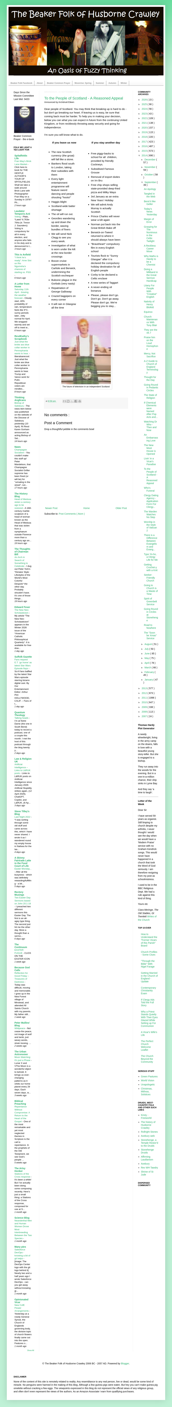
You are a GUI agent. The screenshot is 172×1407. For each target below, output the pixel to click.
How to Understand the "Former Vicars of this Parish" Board (149, 940)
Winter (124, 83)
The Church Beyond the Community (147, 1059)
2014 (145, 155)
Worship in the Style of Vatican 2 (150, 526)
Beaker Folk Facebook (21, 83)
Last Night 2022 (22, 817)
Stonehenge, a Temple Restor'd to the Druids (149, 1143)
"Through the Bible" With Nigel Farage (148, 964)
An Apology (150, 189)
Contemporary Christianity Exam (148, 990)
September (150, 182)
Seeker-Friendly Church (149, 577)
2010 (145, 702)
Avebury (145, 1163)
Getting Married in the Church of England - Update (149, 977)
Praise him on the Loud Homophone (151, 343)
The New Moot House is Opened (150, 449)
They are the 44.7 (150, 331)
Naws (17, 447)
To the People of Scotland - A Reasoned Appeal (83, 98)
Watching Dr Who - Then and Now (150, 426)
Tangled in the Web (149, 195)
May (147, 658)
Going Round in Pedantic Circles (151, 387)
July (146, 649)
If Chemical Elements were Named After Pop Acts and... (151, 409)
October (149, 174)
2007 (145, 716)
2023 (145, 113)
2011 (145, 697)
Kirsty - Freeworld (146, 1116)
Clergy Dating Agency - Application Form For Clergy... (151, 501)
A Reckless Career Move (150, 248)
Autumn (112, 83)
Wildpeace (20, 1028)
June (147, 653)
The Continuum (20, 946)
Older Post (121, 508)
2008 (145, 711)
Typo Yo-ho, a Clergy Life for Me (151, 557)
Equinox (148, 312)
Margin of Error (149, 220)
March (148, 667)
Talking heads (21, 718)
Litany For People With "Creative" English (150, 291)
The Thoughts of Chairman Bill (22, 552)
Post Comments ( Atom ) (72, 513)
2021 (145, 122)
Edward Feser (22, 607)
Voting (17, 216)
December (150, 159)
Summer (100, 83)
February (149, 672)
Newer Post (51, 508)
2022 (145, 118)
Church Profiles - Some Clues (149, 953)
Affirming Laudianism (147, 1158)
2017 (145, 141)
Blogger (125, 1363)
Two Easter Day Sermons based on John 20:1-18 (22, 900)
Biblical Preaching (20, 1102)
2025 (145, 104)
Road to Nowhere (150, 626)
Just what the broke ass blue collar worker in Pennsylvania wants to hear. (22, 347)
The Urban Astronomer (21, 1053)
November (150, 167)
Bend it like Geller (149, 203)
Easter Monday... (23, 868)
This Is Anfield (22, 254)
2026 (145, 99)
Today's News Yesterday (150, 211)
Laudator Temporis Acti (22, 212)
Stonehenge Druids (147, 1151)
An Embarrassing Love (151, 437)
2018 (145, 136)
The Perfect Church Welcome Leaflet (147, 1045)
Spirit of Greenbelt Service (150, 601)
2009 (145, 707)
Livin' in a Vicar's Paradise (150, 461)
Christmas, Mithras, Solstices (146, 1091)
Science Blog (21, 1217)
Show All (30, 1350)
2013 (145, 688)
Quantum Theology (19, 713)
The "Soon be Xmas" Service (150, 635)
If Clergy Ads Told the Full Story (147, 1002)
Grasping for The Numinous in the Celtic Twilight (150, 233)
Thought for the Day (150, 378)
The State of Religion (150, 396)
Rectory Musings (19, 893)
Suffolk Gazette (23, 656)
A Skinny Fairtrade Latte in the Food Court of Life (22, 861)
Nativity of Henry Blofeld (149, 304)
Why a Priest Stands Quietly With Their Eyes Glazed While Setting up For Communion (149, 1018)
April (147, 663)
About (40, 83)
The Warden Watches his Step (150, 514)
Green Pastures (149, 1076)
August (148, 644)
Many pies (20, 1246)
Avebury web (148, 1136)
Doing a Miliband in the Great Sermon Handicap (151, 275)
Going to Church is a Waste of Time (151, 589)
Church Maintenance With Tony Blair (151, 321)
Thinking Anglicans (20, 398)
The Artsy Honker (19, 1169)
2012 (145, 693)
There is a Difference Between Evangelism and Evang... (150, 542)
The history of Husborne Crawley (148, 1125)
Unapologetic (148, 1084)
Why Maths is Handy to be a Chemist (151, 260)
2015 (145, 150)
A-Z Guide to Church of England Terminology (151, 367)
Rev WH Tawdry (149, 1167)
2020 (145, 127)
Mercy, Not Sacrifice (150, 355)
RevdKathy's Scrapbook (21, 337)
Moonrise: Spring (83, 83)
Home (86, 508)
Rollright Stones (149, 1131)
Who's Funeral (149, 489)
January (149, 679)
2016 (145, 146)
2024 (145, 108)
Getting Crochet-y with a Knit (151, 567)
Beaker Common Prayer (58, 83)
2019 (145, 132)
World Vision (147, 1080)
